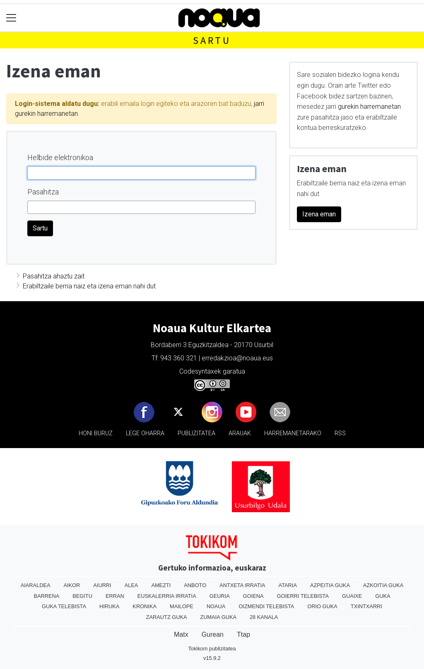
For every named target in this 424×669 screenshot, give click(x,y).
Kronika (144, 606)
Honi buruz (96, 433)
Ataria (288, 585)
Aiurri (102, 585)
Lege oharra (145, 433)
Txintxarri (366, 606)
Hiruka (109, 606)
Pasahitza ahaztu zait (53, 276)
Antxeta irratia (242, 585)
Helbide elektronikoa (60, 157)
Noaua (216, 606)
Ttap (243, 634)
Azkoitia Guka (383, 585)
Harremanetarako (292, 433)
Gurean (213, 634)
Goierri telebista (303, 596)
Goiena (253, 596)
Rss (340, 433)
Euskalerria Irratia (166, 596)
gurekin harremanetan (369, 106)
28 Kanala (264, 617)
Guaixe (352, 596)
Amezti (161, 585)
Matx (181, 634)
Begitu (82, 596)
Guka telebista (64, 606)
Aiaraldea (36, 585)
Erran (115, 596)
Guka (382, 596)
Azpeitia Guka (330, 585)
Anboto (195, 585)
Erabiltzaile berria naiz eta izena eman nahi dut (89, 286)
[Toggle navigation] (11, 18)
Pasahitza (43, 191)
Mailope (181, 606)
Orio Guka (322, 606)
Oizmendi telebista (266, 606)
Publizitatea (196, 433)
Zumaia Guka (218, 617)
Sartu (212, 40)
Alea (131, 585)
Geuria (220, 596)
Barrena (46, 596)
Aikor (71, 585)
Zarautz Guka (166, 617)
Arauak (240, 433)
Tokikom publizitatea (212, 648)
